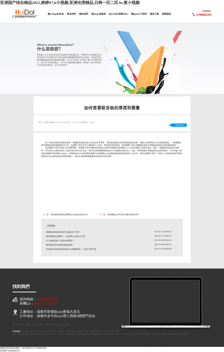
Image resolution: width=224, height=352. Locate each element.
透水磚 (111, 331)
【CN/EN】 (206, 11)
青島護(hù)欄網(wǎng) (32, 331)
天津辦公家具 (24, 334)
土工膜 (85, 331)
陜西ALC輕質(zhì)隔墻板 (140, 334)
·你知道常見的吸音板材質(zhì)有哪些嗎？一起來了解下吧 (71, 249)
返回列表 (180, 125)
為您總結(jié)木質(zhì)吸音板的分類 (122, 214)
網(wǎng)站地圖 (62, 325)
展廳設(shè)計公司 (113, 334)
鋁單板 (53, 334)
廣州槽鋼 (70, 334)
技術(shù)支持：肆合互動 (43, 325)
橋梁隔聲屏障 (49, 331)
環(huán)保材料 (174, 334)
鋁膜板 (164, 334)
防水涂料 (156, 334)
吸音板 (80, 143)
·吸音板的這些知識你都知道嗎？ (60, 245)
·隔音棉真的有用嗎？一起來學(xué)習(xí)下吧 (65, 236)
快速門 (185, 334)
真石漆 (125, 334)
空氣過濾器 (94, 331)
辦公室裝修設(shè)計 (40, 334)
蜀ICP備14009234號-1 (21, 325)
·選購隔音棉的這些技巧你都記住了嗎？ (63, 232)
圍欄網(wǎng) (97, 334)
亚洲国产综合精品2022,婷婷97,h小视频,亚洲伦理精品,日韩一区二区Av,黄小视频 (70, 2)
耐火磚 (104, 331)
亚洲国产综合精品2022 (10, 351)
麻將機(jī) (60, 331)
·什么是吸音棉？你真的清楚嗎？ (60, 241)
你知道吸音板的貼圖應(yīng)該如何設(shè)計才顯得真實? (70, 214)
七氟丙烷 (61, 334)
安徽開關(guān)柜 (73, 331)
